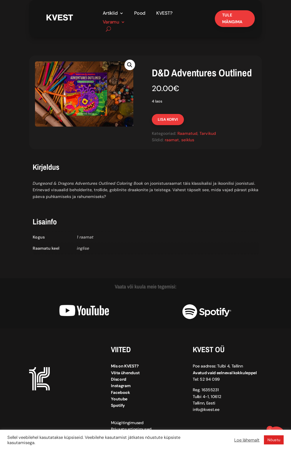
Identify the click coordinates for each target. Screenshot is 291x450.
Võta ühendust (125, 372)
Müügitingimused (127, 422)
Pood (139, 13)
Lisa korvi (168, 119)
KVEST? (164, 13)
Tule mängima (232, 18)
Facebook (120, 392)
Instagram (120, 385)
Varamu (111, 22)
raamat (172, 139)
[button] (129, 65)
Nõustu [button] (273, 439)
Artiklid (110, 13)
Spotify (118, 405)
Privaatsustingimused (131, 429)
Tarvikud (207, 133)
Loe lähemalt (247, 440)
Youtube (119, 399)
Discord (118, 379)
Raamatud (187, 133)
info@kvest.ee (206, 409)
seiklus (187, 139)
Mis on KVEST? (125, 366)
